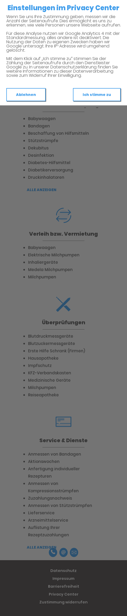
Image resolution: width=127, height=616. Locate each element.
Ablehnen (26, 94)
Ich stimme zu (97, 94)
